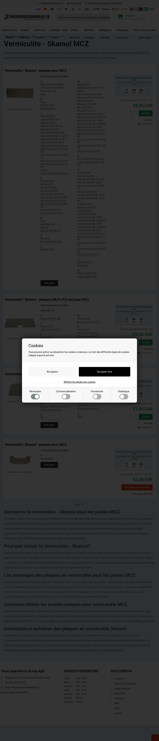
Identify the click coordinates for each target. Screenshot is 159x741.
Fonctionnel (97, 394)
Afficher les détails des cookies (79, 382)
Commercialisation (66, 394)
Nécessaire (35, 394)
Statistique (123, 394)
